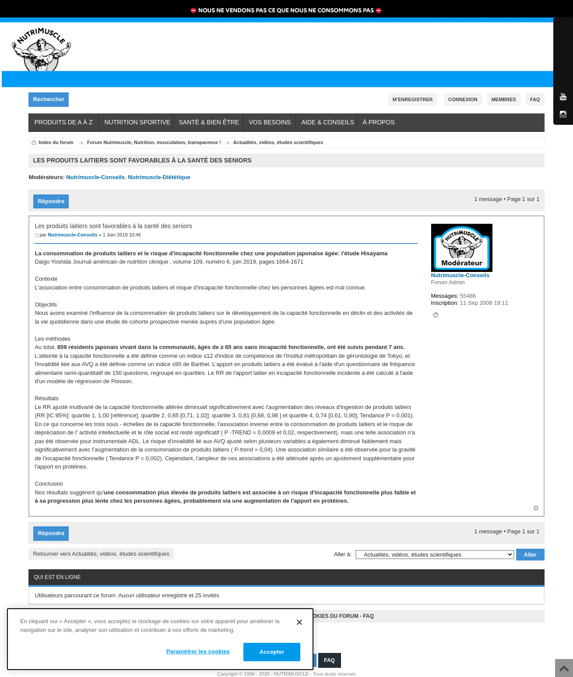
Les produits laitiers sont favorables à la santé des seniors (113, 224)
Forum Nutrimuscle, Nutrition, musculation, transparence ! (154, 142)
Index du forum (56, 142)
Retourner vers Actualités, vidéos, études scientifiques (101, 550)
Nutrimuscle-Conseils (95, 177)
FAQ (368, 612)
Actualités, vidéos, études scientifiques (278, 142)
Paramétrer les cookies (198, 651)
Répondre (53, 199)
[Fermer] (299, 622)
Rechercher (51, 99)
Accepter (272, 652)
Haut (536, 506)
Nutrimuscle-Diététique (159, 177)
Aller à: (343, 550)
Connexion (463, 99)
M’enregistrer (413, 99)
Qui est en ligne (57, 573)
